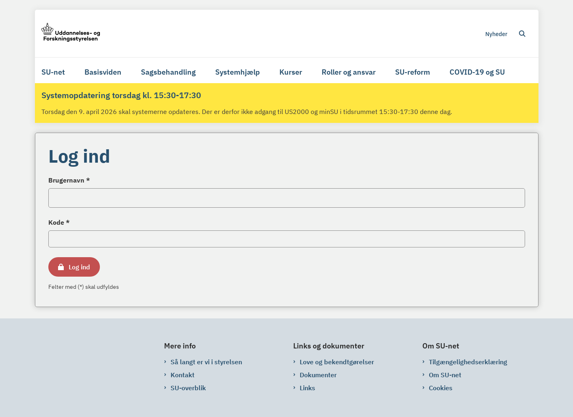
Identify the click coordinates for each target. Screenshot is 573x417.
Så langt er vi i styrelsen (206, 362)
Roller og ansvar (349, 72)
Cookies (440, 388)
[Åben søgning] (522, 33)
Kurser (290, 72)
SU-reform (412, 72)
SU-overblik (188, 388)
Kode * (59, 222)
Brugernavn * (69, 180)
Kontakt (183, 375)
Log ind (79, 267)
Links (307, 388)
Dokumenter (318, 375)
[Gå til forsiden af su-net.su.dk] (70, 33)
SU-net (53, 72)
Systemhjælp (237, 72)
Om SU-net (445, 375)
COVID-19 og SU (477, 72)
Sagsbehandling (168, 72)
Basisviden (102, 72)
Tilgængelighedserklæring (468, 362)
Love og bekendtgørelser (337, 362)
